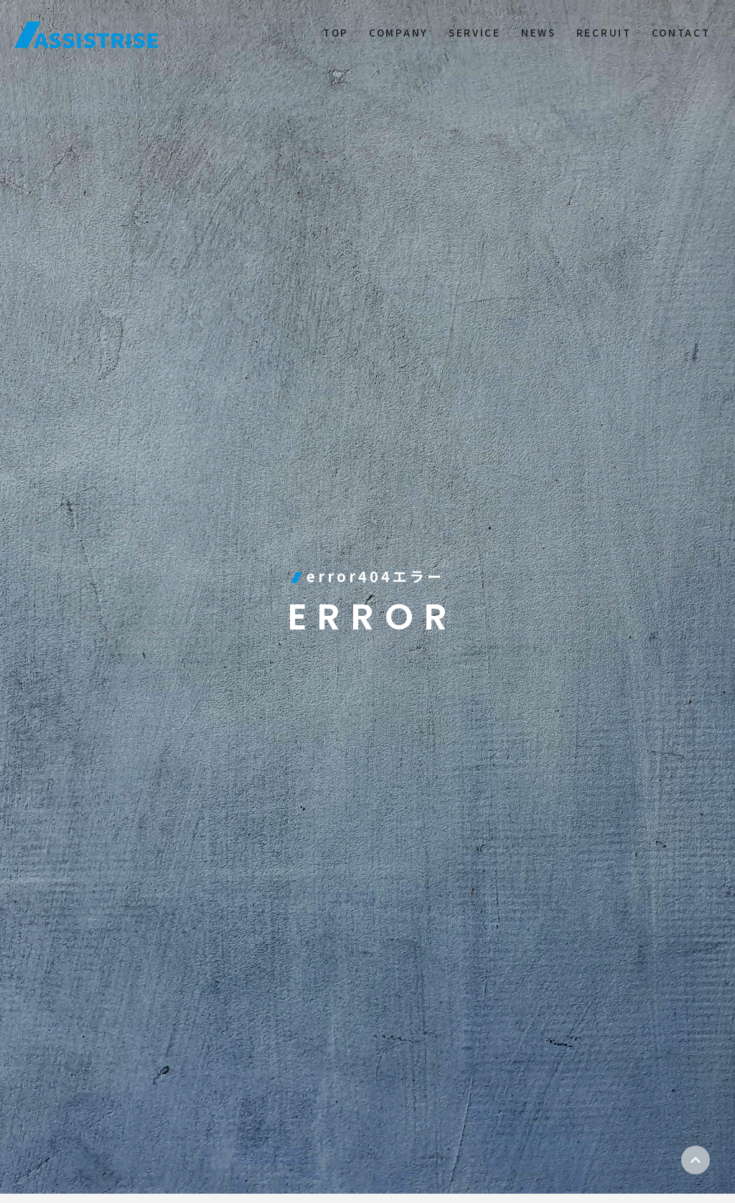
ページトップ (695, 1160)
